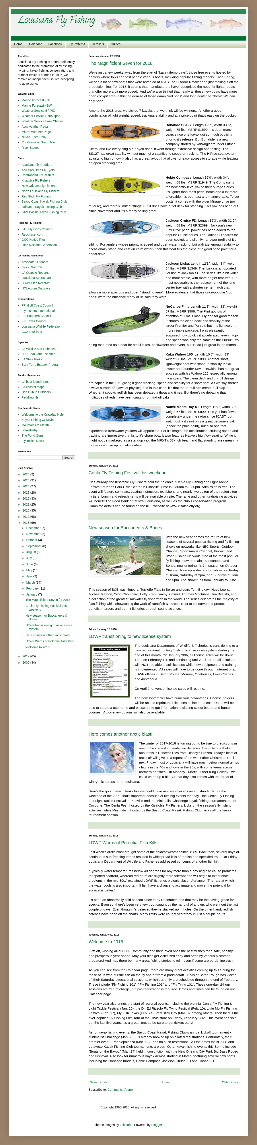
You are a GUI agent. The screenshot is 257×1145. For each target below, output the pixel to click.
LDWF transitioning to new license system (130, 636)
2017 (26, 656)
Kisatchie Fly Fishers (36, 180)
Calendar (35, 44)
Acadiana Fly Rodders (37, 164)
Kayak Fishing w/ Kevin (38, 420)
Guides (116, 44)
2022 (26, 498)
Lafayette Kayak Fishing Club (42, 207)
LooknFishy (30, 430)
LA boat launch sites (35, 381)
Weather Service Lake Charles (43, 121)
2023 (26, 492)
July (29, 558)
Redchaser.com (32, 234)
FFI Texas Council (34, 321)
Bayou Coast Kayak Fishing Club (44, 201)
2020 (26, 510)
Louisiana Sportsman (36, 277)
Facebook (55, 44)
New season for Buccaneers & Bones (125, 527)
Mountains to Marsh (35, 425)
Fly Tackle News (33, 441)
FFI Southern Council (36, 316)
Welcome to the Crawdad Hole (43, 414)
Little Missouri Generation (39, 245)
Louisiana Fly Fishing (56, 21)
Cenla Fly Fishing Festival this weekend (127, 472)
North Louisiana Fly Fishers (40, 191)
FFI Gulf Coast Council (37, 305)
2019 (26, 516)
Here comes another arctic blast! (120, 734)
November (33, 534)
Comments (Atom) (120, 1089)
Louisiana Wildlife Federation (42, 326)
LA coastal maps (33, 387)
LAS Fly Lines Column (37, 229)
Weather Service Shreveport (41, 116)
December (33, 528)
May (29, 570)
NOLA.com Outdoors (36, 288)
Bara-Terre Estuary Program (41, 364)
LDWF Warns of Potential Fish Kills (123, 842)
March (31, 582)
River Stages (30, 147)
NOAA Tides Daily (34, 137)
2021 (26, 504)
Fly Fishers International (38, 311)
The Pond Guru (32, 435)
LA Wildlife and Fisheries (39, 349)
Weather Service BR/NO (38, 110)
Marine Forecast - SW (37, 105)
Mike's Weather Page (36, 132)
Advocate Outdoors (35, 262)
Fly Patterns (77, 44)
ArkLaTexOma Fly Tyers (38, 170)
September (34, 546)
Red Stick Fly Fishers (36, 196)
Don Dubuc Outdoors (36, 392)
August (31, 552)
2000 (26, 662)
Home (18, 44)
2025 (26, 480)
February (32, 588)
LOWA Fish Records (36, 283)
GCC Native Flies (34, 239)
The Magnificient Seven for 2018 (120, 63)
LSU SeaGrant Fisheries (38, 354)
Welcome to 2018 (106, 941)
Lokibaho (126, 1125)
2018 (26, 522)
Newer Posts (98, 1082)
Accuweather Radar (35, 126)
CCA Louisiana (32, 332)
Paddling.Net (30, 397)
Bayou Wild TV (32, 267)
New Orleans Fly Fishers (39, 186)
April (29, 576)
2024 (26, 486)
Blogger (156, 1125)
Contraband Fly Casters (38, 175)
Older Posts (230, 1082)
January (32, 594)
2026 (26, 474)
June (30, 564)
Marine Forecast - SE (36, 100)
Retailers (98, 44)
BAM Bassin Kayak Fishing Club (44, 212)
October (32, 540)
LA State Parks (32, 359)
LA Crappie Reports (35, 272)
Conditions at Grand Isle (38, 142)
